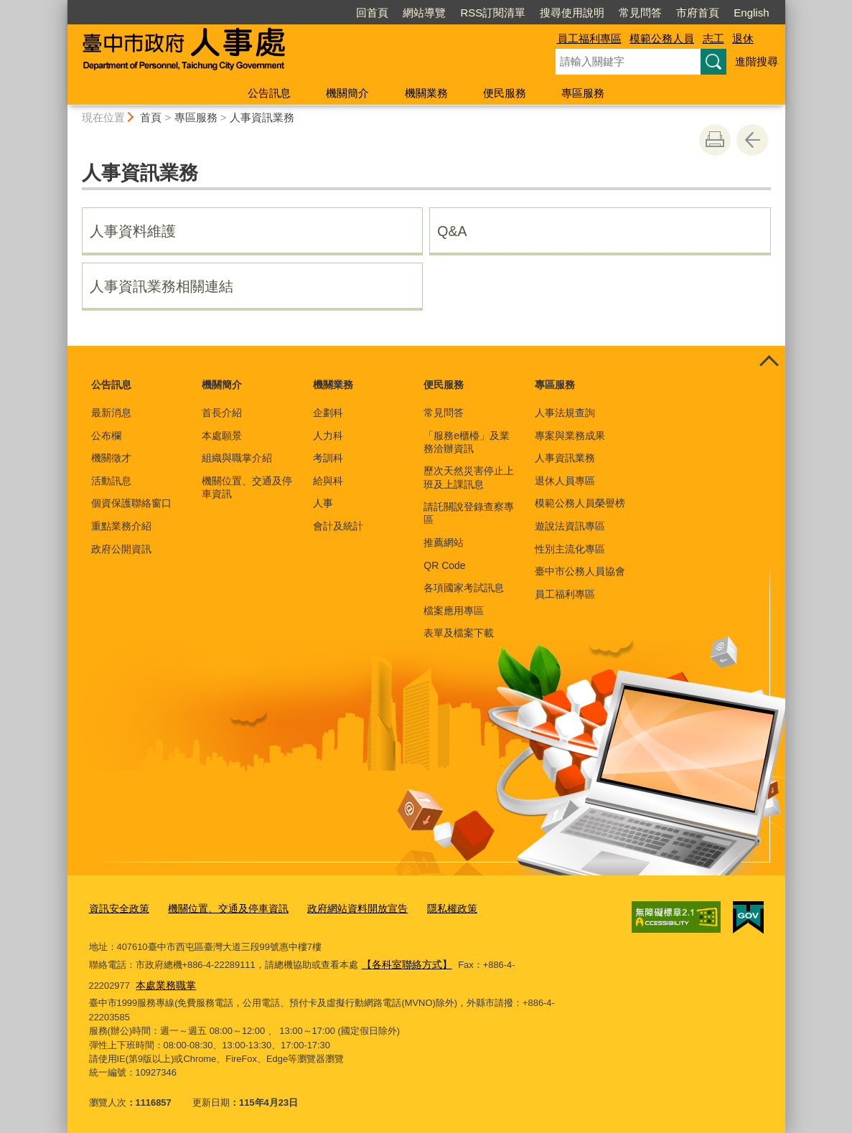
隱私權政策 (430, 908)
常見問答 (640, 12)
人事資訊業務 (262, 117)
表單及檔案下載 (458, 633)
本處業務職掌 (121, 981)
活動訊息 (111, 480)
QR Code (444, 565)
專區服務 (582, 93)
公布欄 (106, 435)
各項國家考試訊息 (463, 587)
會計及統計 (338, 526)
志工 (713, 38)
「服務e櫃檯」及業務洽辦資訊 (466, 442)
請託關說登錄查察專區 (468, 513)
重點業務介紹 (121, 526)
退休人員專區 (565, 480)
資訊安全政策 (117, 908)
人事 (323, 503)
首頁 (150, 117)
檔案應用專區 (453, 610)
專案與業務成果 (570, 435)
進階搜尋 (756, 61)
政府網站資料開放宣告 (341, 908)
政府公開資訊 (121, 549)
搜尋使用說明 (572, 12)
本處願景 (222, 435)
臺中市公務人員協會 (580, 571)
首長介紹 (222, 412)
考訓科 (328, 458)
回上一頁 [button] (752, 140)
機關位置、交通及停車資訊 (247, 487)
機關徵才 (111, 458)
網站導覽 (424, 12)
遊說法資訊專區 (570, 526)
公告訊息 (269, 93)
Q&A (452, 231)
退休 (743, 38)
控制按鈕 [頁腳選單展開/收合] (769, 361)
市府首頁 (697, 12)
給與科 (328, 480)
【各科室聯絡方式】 (404, 961)
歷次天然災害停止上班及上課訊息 (468, 477)
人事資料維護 (133, 231)
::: (61, 6)
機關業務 (426, 93)
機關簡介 (347, 93)
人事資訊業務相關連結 (161, 286)
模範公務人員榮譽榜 (580, 503)
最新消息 (111, 412)
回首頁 (372, 12)
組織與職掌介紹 (237, 458)
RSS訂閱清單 (492, 12)
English (751, 12)
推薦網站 (443, 542)
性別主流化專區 (570, 549)
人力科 (328, 435)
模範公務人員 (661, 38)
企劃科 (328, 412)
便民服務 (504, 93)
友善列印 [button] (715, 140)
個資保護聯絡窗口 (131, 503)
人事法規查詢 (565, 412)
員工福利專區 (589, 38)
